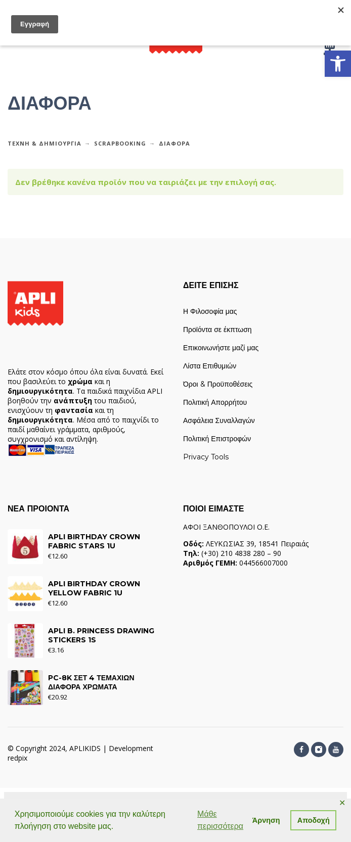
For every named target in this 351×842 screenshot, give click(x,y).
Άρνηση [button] (266, 820)
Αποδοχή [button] (313, 820)
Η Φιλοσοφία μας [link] (210, 311)
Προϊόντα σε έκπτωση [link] (217, 329)
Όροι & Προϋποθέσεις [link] (217, 384)
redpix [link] (17, 758)
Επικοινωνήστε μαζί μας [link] (220, 347)
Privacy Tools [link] (206, 456)
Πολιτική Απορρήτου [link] (215, 402)
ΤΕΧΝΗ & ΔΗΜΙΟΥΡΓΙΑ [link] (44, 143)
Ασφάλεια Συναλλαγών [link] (219, 420)
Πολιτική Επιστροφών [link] (217, 438)
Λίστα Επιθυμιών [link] (209, 365)
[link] (338, 64)
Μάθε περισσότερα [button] (220, 820)
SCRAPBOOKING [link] (120, 143)
